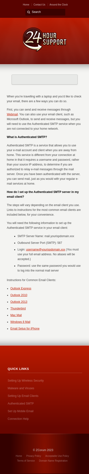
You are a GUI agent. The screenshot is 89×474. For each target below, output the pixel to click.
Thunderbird (18, 308)
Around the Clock (59, 4)
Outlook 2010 (18, 295)
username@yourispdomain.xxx (45, 249)
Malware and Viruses (21, 388)
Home (26, 4)
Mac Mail (16, 315)
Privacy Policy (33, 456)
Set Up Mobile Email (20, 411)
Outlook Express (20, 288)
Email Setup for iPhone (25, 328)
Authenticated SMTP (21, 403)
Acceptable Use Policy (57, 456)
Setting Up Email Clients (23, 396)
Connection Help (18, 419)
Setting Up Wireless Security (26, 380)
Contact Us (39, 4)
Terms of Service (26, 460)
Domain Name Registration (53, 460)
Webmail (12, 114)
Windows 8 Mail (20, 322)
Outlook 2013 (18, 302)
